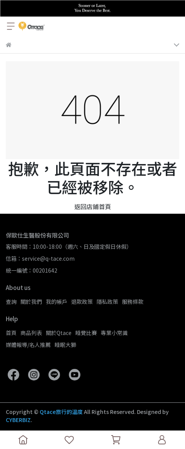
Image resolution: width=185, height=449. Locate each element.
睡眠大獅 (65, 344)
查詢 (11, 301)
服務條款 (132, 301)
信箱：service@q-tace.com (40, 258)
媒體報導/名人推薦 (28, 344)
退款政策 (82, 301)
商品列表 (31, 333)
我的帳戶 (56, 301)
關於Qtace (59, 333)
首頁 (11, 333)
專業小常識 (114, 333)
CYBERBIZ (18, 420)
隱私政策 (107, 301)
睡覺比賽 (86, 333)
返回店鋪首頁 (92, 206)
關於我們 (31, 301)
